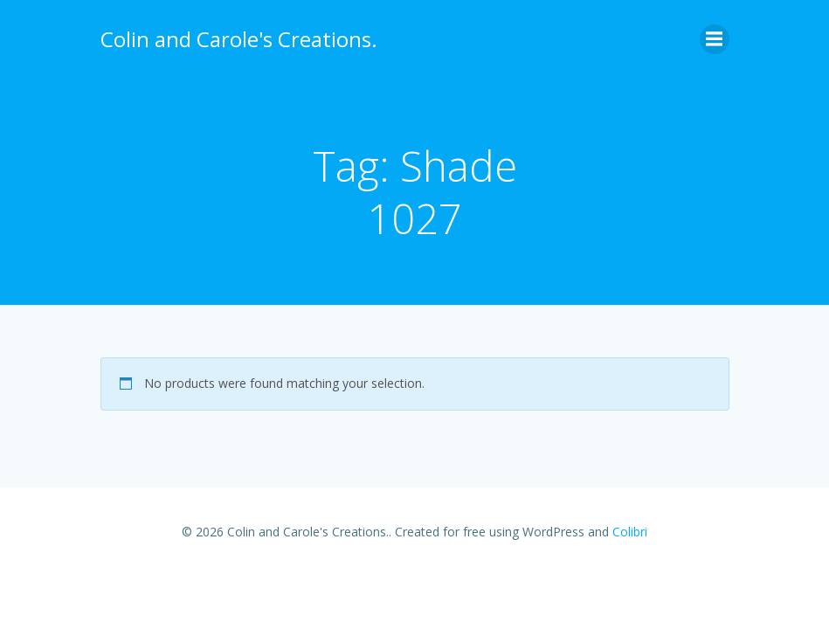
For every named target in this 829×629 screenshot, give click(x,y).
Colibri (629, 531)
